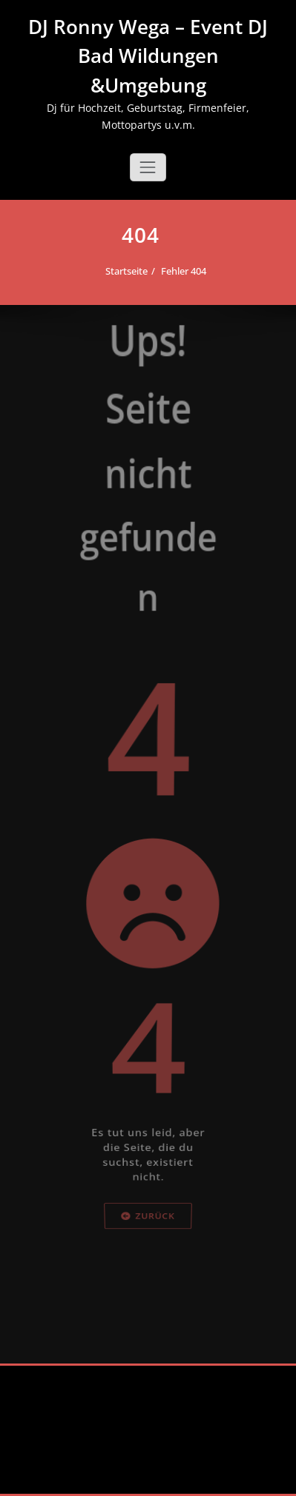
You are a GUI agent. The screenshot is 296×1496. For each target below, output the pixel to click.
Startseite (125, 271)
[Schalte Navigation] (147, 167)
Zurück (148, 1269)
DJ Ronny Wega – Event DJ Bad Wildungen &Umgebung (148, 55)
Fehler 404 (182, 271)
